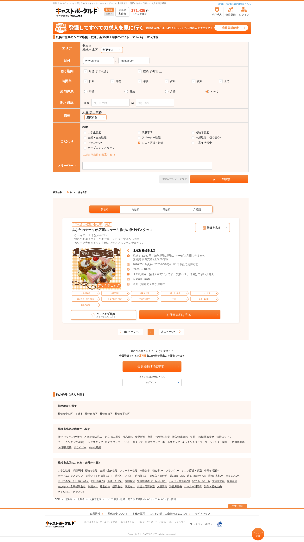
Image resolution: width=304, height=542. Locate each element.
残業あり (117, 486)
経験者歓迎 (202, 132)
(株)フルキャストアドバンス (152, 522)
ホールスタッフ (171, 442)
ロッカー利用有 (193, 486)
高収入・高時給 (158, 475)
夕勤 (172, 81)
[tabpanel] (96, 269)
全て (227, 81)
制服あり (93, 486)
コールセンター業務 (216, 442)
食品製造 (140, 436)
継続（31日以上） (154, 71)
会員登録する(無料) (150, 366)
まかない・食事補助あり (72, 486)
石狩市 (79, 413)
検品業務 (128, 436)
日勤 (91, 81)
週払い (119, 475)
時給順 (135, 209)
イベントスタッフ (133, 442)
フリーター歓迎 (151, 137)
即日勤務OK (98, 481)
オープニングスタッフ (101, 147)
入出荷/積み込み (93, 436)
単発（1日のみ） (99, 71)
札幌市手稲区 (122, 413)
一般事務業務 (237, 442)
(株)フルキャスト (128, 522)
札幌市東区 (91, 413)
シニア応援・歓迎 (152, 142)
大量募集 (162, 486)
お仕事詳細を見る (178, 314)
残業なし (130, 486)
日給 (132, 91)
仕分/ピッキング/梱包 (70, 436)
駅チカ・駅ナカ (201, 481)
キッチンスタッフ (192, 442)
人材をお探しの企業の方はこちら (168, 513)
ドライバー (80, 447)
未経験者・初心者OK (208, 137)
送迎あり (232, 481)
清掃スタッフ (224, 436)
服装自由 (105, 486)
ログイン (151, 382)
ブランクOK (95, 142)
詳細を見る (213, 227)
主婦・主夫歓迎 (97, 137)
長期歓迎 (130, 481)
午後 (146, 81)
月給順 (197, 209)
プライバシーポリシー (206, 524)
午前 (118, 81)
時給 (91, 91)
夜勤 (199, 81)
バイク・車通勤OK (179, 481)
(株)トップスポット (178, 522)
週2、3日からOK (196, 475)
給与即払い (141, 475)
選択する (91, 117)
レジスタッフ (95, 442)
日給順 (166, 209)
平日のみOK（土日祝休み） (73, 481)
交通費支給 (218, 481)
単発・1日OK (115, 481)
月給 (172, 91)
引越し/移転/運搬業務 (202, 436)
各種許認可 (138, 513)
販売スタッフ (112, 442)
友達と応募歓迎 (146, 486)
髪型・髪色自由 (213, 486)
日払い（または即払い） (99, 475)
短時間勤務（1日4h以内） (152, 481)
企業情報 (95, 513)
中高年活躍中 (204, 142)
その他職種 (95, 447)
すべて (215, 91)
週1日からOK (177, 475)
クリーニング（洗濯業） (72, 442)
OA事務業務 (65, 447)
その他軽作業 (162, 436)
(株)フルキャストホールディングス (100, 522)
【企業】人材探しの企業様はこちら (234, 4)
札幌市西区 (106, 413)
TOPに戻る (237, 506)
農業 (150, 436)
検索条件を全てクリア (174, 178)
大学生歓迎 (94, 132)
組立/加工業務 (141, 279)
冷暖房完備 (175, 486)
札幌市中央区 (65, 413)
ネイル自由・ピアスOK (71, 491)
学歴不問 (147, 132)
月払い (129, 475)
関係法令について (118, 513)
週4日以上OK (215, 475)
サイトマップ (202, 513)
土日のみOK (232, 475)
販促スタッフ (152, 442)
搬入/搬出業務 (180, 436)
